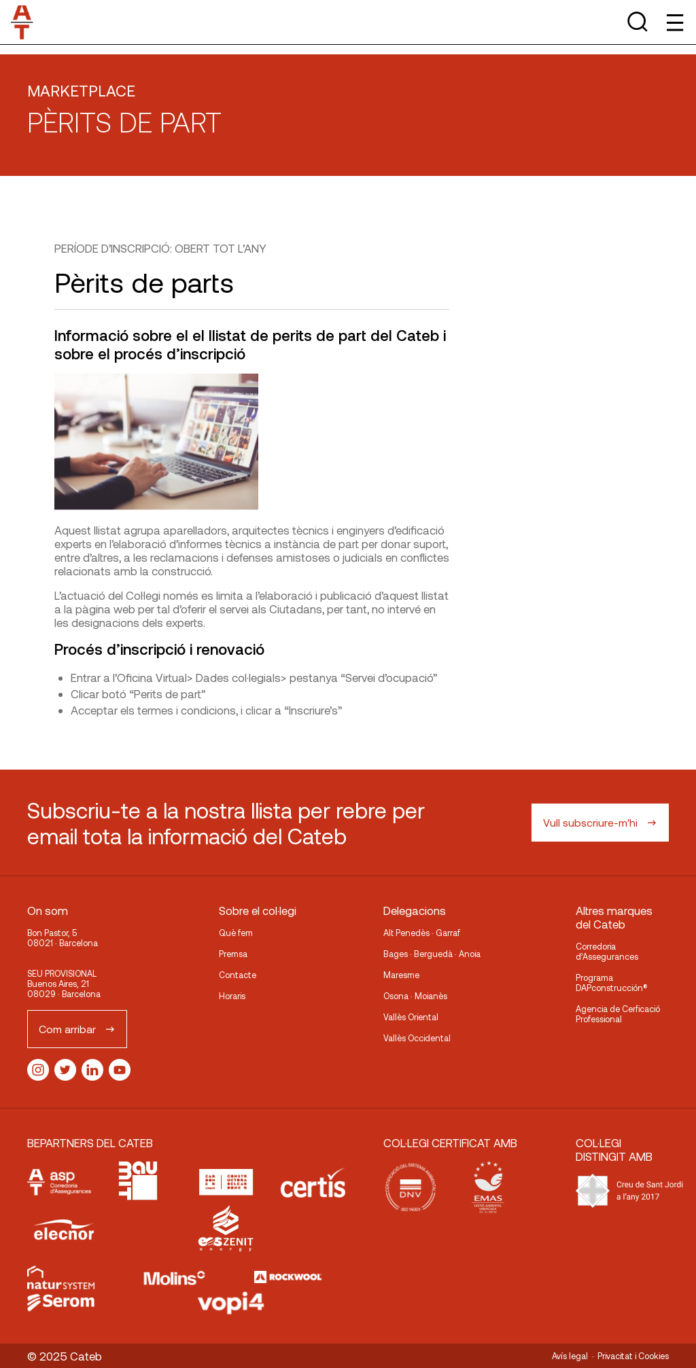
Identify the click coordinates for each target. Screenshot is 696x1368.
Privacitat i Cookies (633, 1356)
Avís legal (570, 1356)
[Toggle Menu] (674, 22)
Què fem (236, 932)
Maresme (401, 974)
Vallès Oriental (410, 1017)
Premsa (233, 953)
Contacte (237, 974)
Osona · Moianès (415, 996)
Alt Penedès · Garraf (421, 932)
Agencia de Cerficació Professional (618, 1014)
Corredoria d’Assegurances (607, 951)
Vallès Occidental (417, 1038)
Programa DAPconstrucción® (612, 982)
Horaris (232, 996)
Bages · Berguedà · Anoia (432, 953)
